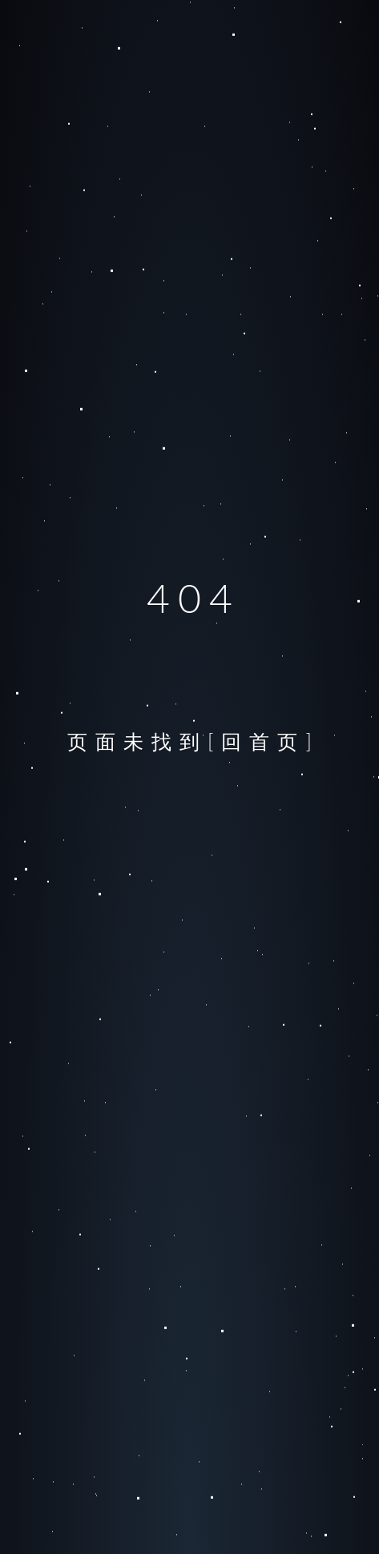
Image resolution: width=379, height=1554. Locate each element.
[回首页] (264, 741)
